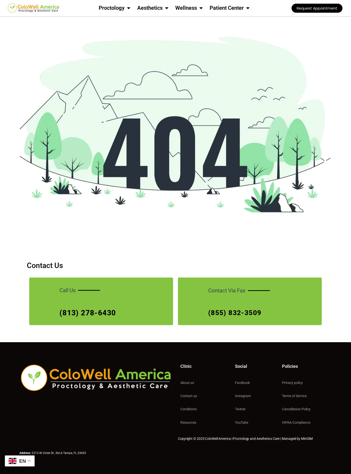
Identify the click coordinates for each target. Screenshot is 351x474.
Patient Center (230, 8)
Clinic (186, 366)
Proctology (114, 8)
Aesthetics (152, 8)
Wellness (189, 8)
